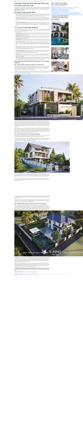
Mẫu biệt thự (36, 274)
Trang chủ (16, 274)
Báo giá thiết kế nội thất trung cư (28, 1)
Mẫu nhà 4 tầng (36, 1)
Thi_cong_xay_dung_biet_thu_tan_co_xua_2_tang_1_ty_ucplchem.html (62, 8)
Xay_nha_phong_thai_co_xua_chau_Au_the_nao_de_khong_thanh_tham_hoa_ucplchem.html (66, 12)
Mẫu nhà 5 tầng (42, 1)
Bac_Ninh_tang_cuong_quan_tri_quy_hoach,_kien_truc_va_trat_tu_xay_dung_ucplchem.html (65, 13)
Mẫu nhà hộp (31, 274)
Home (15, 1)
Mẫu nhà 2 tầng (19, 1)
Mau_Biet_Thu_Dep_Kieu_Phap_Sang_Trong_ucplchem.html (60, 10)
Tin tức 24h (21, 274)
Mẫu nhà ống (26, 274)
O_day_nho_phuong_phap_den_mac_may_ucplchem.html (60, 11)
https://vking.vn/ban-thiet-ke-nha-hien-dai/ (30, 271)
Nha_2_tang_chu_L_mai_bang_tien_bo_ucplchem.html (59, 9)
